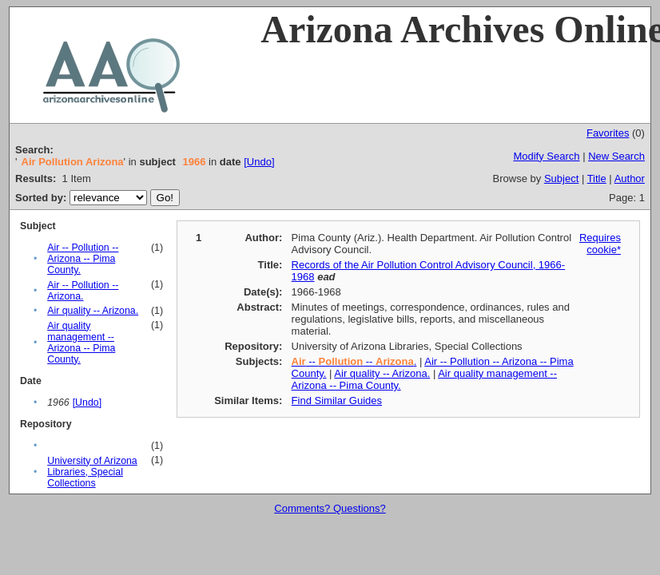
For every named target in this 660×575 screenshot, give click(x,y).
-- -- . (354, 361)
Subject (561, 178)
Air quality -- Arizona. (92, 310)
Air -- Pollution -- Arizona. (82, 291)
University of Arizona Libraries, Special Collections (92, 472)
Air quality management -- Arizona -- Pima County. (81, 342)
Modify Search (546, 156)
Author (629, 178)
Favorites (607, 133)
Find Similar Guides (337, 400)
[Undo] (259, 162)
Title (596, 178)
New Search (616, 156)
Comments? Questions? (329, 508)
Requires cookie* (600, 244)
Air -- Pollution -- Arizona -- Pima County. (82, 259)
